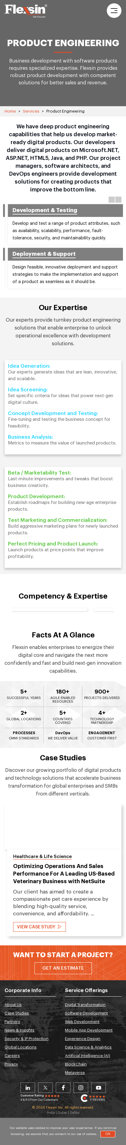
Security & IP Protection (27, 1039)
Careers (12, 1056)
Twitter (45, 1088)
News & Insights (19, 1030)
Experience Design (82, 1039)
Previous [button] (112, 200)
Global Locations (21, 1047)
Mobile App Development (89, 1030)
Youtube (98, 1088)
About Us (13, 1005)
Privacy (11, 1064)
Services (31, 111)
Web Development (82, 1022)
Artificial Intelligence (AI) (87, 1056)
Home (10, 111)
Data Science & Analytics (88, 1047)
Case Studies (17, 1013)
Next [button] (118, 200)
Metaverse (75, 1073)
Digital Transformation (85, 1005)
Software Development (86, 1013)
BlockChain (76, 1064)
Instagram (81, 1088)
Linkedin (27, 1088)
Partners (12, 1022)
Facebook (63, 1088)
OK (107, 1134)
